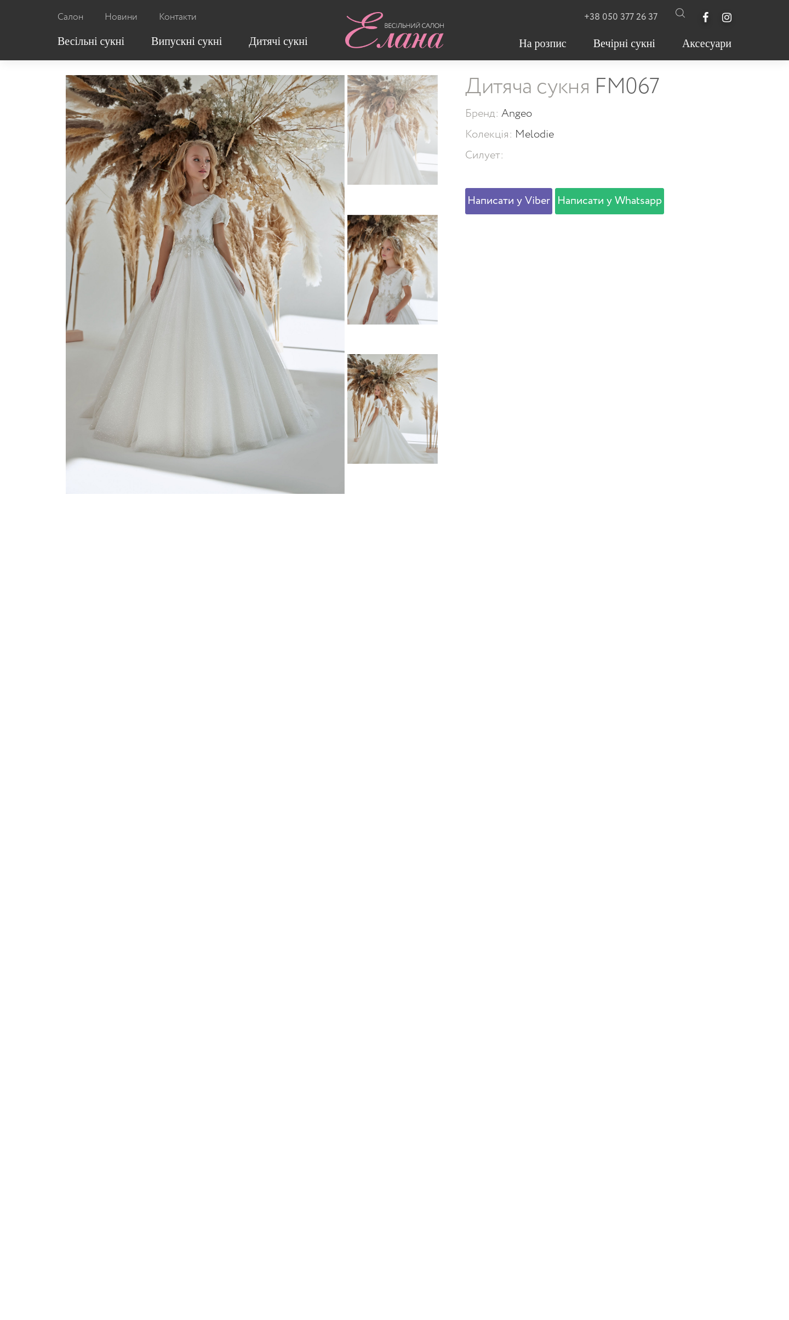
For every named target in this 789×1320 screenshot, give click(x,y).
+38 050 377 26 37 (621, 17)
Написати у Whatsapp (609, 201)
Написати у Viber (508, 201)
